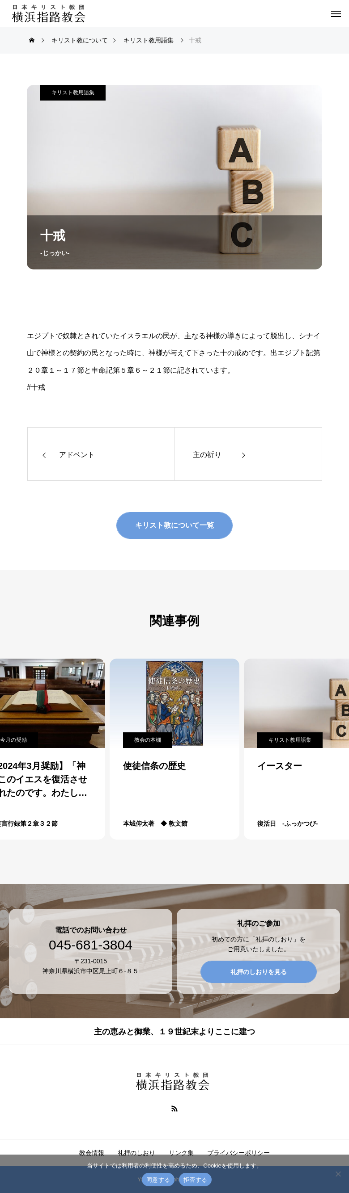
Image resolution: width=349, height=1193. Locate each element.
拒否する (195, 1179)
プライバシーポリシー (238, 1152)
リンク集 (181, 1152)
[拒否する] (337, 1173)
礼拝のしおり (136, 1152)
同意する (158, 1179)
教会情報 (91, 1152)
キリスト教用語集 (72, 92)
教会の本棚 (147, 740)
